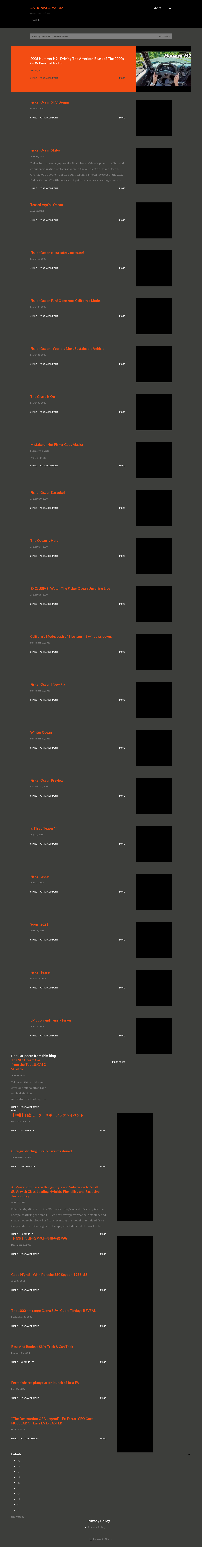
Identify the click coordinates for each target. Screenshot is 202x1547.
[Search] (158, 8)
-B (18, 1466)
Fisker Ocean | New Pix (47, 684)
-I (18, 1504)
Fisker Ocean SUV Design (49, 102)
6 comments (27, 1130)
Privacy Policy (96, 1527)
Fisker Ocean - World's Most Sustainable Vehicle (67, 349)
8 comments (27, 1362)
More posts (118, 1062)
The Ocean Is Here (44, 540)
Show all (164, 36)
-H (18, 1499)
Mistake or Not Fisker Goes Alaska (56, 444)
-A (18, 1460)
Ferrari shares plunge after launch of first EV (45, 1383)
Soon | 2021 (39, 924)
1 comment (26, 1234)
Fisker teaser (40, 876)
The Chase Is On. (43, 396)
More (122, 78)
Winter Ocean (41, 732)
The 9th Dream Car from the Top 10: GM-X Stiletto (28, 1064)
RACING (36, 20)
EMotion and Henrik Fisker (50, 1020)
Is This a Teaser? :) (43, 828)
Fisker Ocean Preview (46, 780)
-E (18, 1482)
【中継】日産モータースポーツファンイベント (47, 1115)
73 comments (27, 1166)
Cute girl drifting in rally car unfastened (41, 1151)
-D (18, 1477)
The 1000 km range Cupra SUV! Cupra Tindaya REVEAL (53, 1311)
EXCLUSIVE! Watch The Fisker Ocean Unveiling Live (70, 588)
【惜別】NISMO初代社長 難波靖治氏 (39, 1239)
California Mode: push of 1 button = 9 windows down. (71, 636)
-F (18, 1488)
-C (18, 1471)
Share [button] (33, 78)
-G (18, 1493)
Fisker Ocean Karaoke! (47, 492)
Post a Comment (49, 78)
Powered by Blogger (101, 1539)
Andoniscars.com (46, 8)
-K (18, 1510)
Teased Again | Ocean (46, 205)
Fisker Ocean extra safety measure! (57, 253)
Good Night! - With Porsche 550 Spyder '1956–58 (49, 1275)
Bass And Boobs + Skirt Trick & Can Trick (42, 1347)
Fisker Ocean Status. (45, 150)
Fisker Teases (40, 972)
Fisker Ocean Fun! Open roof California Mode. (65, 301)
